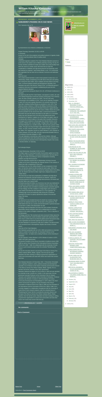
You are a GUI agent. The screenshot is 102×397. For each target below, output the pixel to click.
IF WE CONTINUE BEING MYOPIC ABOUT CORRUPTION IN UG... (75, 215)
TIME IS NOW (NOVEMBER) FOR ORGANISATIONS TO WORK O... (76, 223)
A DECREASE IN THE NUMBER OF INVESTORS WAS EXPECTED (76, 148)
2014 (68, 89)
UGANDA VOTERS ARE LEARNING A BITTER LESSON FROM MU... (75, 176)
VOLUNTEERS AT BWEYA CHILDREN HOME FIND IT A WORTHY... (77, 274)
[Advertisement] (29, 371)
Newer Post (18, 386)
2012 (68, 94)
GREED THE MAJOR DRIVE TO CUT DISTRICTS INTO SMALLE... (76, 142)
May (70, 291)
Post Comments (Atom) (29, 390)
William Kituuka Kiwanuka (35, 8)
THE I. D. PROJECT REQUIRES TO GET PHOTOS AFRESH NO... (76, 105)
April (70, 293)
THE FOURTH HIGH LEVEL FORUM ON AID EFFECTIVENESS (76, 131)
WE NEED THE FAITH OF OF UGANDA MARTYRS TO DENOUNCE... (76, 197)
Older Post (58, 386)
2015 (68, 87)
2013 (68, 92)
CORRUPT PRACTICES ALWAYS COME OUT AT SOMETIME (76, 203)
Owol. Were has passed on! (76, 219)
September (72, 282)
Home (38, 386)
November (72, 101)
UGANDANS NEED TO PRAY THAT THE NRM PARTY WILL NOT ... (76, 263)
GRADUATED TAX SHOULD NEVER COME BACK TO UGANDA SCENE (76, 182)
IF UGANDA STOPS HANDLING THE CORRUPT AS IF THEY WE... (77, 111)
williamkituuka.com (79, 23)
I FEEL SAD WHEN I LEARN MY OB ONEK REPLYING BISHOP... (76, 187)
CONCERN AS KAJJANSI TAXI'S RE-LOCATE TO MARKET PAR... (75, 170)
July (70, 286)
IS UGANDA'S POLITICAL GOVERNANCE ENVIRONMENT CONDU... (76, 116)
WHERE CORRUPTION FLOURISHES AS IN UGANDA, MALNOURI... (76, 209)
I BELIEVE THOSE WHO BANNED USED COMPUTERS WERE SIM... (77, 245)
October (71, 279)
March (71, 296)
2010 (68, 303)
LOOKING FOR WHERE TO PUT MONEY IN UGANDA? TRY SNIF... (76, 160)
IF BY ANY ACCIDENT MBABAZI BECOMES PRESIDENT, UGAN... (75, 233)
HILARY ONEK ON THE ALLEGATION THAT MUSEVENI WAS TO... (75, 257)
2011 (68, 97)
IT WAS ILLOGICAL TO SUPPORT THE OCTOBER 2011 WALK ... (76, 239)
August (71, 284)
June (70, 289)
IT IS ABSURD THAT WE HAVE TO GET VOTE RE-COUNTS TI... (77, 136)
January (71, 300)
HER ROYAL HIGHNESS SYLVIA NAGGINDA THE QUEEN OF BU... (76, 268)
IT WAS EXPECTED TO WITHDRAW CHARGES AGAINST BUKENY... (75, 251)
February (71, 298)
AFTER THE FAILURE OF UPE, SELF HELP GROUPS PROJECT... (77, 154)
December (72, 99)
